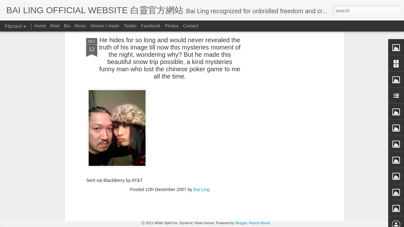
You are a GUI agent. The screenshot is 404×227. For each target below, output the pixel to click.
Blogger (241, 223)
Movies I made (105, 25)
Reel (55, 25)
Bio (67, 25)
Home (40, 25)
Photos (172, 25)
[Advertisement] (169, 118)
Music (80, 25)
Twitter (130, 25)
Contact (190, 25)
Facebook (150, 25)
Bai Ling (201, 77)
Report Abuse (259, 223)
